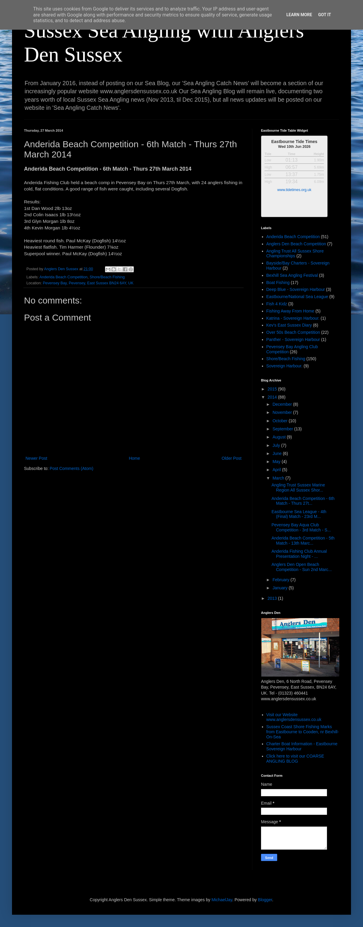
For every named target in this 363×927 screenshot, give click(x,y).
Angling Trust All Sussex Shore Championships (295, 254)
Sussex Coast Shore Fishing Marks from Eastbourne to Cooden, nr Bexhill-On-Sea (302, 731)
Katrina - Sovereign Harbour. (293, 318)
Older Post (232, 458)
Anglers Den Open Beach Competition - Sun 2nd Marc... (302, 567)
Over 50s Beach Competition (293, 332)
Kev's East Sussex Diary (289, 325)
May (276, 461)
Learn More (299, 14)
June (277, 453)
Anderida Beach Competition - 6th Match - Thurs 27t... (303, 501)
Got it (324, 14)
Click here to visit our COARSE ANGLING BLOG (295, 759)
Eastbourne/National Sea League (297, 296)
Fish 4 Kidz (276, 303)
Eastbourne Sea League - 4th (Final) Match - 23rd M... (299, 514)
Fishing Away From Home (290, 311)
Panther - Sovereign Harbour (293, 339)
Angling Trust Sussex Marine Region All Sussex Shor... (298, 487)
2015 (273, 389)
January (280, 587)
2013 (273, 598)
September (283, 428)
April (277, 469)
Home (134, 458)
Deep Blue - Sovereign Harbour (295, 289)
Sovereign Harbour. (284, 365)
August (279, 437)
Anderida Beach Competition (63, 277)
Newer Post (36, 458)
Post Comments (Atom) (71, 468)
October (280, 420)
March (278, 478)
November (282, 412)
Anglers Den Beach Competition (296, 243)
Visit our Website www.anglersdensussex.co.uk (294, 717)
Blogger (265, 899)
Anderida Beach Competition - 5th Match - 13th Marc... (303, 541)
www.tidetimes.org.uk (294, 190)
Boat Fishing (278, 282)
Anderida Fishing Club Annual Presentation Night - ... (299, 554)
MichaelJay (222, 899)
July (276, 445)
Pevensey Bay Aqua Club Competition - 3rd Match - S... (301, 527)
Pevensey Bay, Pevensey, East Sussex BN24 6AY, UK (88, 283)
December (282, 404)
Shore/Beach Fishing (107, 277)
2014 (273, 397)
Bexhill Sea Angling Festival (292, 275)
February (281, 579)
